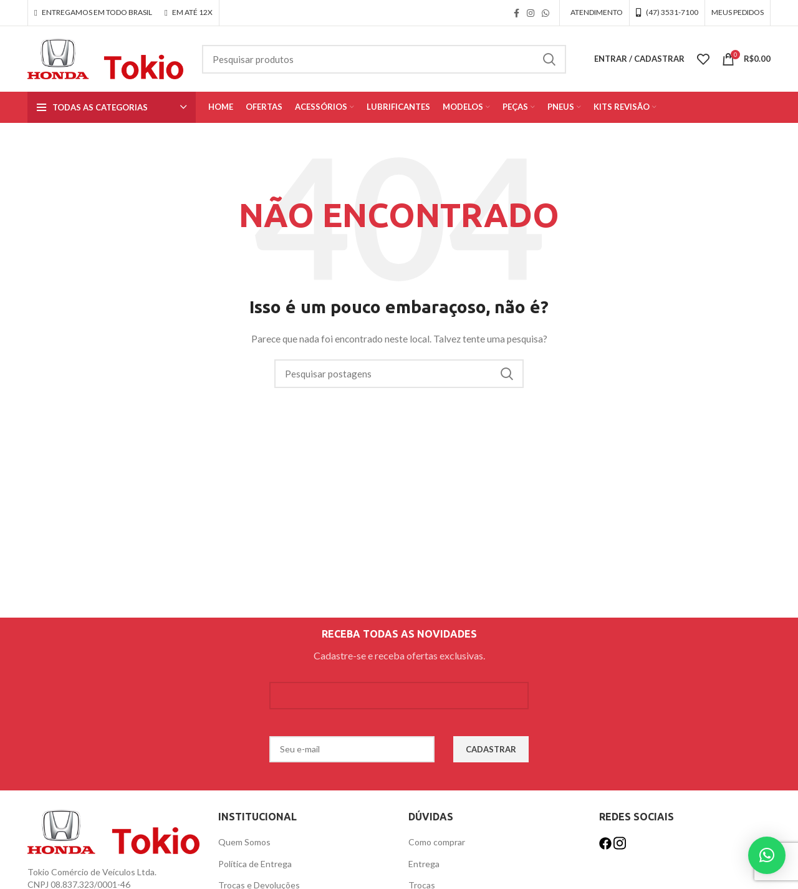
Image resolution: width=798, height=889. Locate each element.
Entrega (424, 863)
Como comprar (436, 842)
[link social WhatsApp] (545, 13)
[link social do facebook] (516, 13)
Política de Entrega (255, 863)
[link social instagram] (530, 13)
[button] (767, 855)
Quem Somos (244, 842)
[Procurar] (384, 59)
